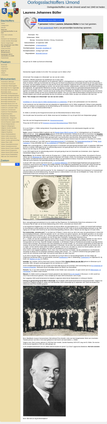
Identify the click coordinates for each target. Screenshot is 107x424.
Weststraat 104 (37, 157)
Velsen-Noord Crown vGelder (10, 148)
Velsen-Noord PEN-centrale (9, 152)
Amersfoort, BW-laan (7, 82)
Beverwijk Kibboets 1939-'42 (10, 99)
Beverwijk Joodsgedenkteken (10, 95)
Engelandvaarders (6, 114)
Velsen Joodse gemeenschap (10, 140)
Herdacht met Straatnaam (9, 39)
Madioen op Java (35, 259)
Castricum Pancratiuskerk (9, 112)
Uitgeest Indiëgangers (8, 126)
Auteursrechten (5, 48)
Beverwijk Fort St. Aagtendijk (10, 88)
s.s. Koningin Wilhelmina (59, 163)
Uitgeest (3, 71)
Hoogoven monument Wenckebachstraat (55, 123)
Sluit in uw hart (51, 20)
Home (3, 23)
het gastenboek (46, 28)
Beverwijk (4, 65)
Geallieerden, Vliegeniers (9, 118)
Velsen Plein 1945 (6, 142)
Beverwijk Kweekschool (8, 101)
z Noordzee (4, 75)
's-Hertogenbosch (41, 45)
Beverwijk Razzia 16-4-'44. (9, 103)
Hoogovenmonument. (56, 120)
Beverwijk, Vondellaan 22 (43, 48)
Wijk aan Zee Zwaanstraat (9, 156)
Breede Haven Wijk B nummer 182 (65, 132)
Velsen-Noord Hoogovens (9, 150)
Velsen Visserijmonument (9, 146)
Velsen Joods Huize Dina (9, 138)
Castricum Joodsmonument (9, 105)
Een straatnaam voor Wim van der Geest (9, 45)
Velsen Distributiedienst (8, 134)
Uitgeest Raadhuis (6, 132)
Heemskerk (4, 69)
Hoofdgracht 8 (63, 257)
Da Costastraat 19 (52, 143)
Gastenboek (5, 58)
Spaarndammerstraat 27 (57, 141)
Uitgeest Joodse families (8, 128)
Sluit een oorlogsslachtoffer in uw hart (9, 31)
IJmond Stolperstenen (8, 124)
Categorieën (5, 25)
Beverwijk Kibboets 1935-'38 (10, 97)
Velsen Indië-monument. (8, 136)
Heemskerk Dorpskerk (8, 120)
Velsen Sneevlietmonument (9, 144)
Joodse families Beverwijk (9, 41)
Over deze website (7, 35)
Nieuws (3, 27)
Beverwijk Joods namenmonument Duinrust (9, 92)
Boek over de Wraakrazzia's (5, 51)
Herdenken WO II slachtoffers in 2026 (7, 55)
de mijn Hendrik (75, 274)
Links (2, 37)
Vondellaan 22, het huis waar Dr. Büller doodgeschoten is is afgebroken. (45, 102)
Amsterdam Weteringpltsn (9, 86)
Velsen (3, 73)
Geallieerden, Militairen (8, 116)
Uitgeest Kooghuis (6, 130)
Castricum (4, 67)
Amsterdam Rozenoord (8, 84)
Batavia (44, 164)
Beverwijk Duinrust (41, 53)
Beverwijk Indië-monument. (9, 90)
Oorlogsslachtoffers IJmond (53, 2)
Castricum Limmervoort (8, 110)
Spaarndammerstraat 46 (84, 141)
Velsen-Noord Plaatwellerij (9, 154)
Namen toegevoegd (7, 43)
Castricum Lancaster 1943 (9, 107)
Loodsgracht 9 (85, 257)
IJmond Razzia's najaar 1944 (10, 122)
